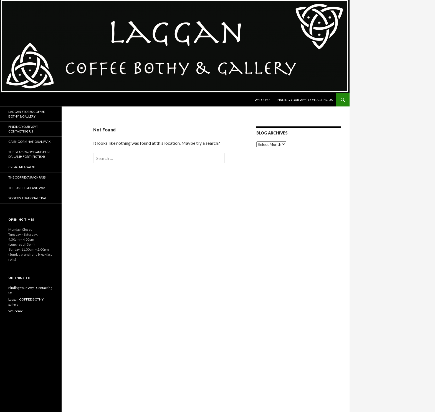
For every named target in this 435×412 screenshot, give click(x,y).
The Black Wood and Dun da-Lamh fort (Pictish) (29, 154)
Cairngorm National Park (29, 141)
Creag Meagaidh (21, 167)
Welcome (262, 99)
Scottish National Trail (27, 198)
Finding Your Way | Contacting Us (305, 99)
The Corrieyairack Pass (26, 177)
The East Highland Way (26, 188)
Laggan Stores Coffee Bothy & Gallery (26, 114)
